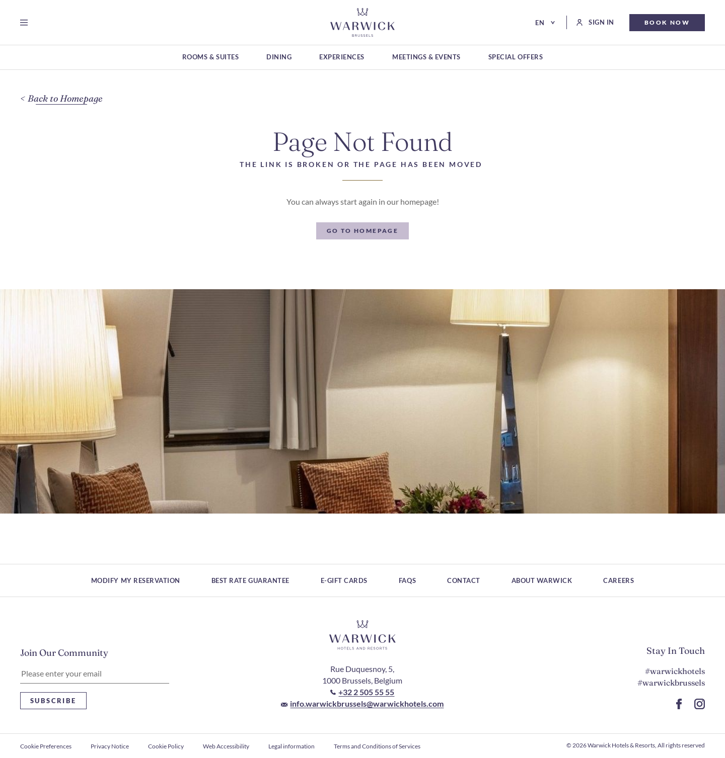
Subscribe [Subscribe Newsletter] (53, 701)
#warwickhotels (675, 671)
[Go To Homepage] (362, 230)
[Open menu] (26, 22)
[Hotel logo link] (362, 635)
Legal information (291, 746)
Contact (463, 580)
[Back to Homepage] (61, 99)
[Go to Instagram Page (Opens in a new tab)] (699, 704)
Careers (618, 580)
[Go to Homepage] (362, 22)
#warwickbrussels (671, 683)
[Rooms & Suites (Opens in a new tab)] (210, 57)
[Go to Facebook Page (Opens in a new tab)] (679, 704)
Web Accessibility (226, 746)
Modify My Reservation (135, 580)
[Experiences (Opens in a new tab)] (342, 57)
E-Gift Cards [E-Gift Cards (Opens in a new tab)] (344, 580)
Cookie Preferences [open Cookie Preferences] (45, 746)
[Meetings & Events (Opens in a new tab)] (426, 57)
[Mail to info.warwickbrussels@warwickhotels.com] (362, 703)
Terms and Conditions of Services (377, 746)
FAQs (407, 580)
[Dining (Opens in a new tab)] (279, 57)
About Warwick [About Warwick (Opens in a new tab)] (542, 580)
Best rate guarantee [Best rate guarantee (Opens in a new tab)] (250, 580)
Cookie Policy (166, 746)
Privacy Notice (110, 746)
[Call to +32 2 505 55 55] (362, 692)
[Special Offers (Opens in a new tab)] (515, 57)
